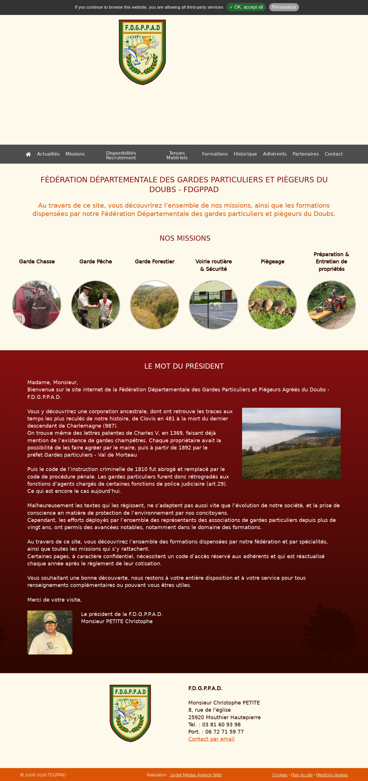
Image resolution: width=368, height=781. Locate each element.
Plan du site (302, 775)
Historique (221, 154)
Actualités (72, 154)
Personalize (284, 7)
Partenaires (281, 154)
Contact (309, 154)
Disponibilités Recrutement (130, 154)
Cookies (280, 775)
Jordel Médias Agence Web (196, 775)
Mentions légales (332, 775)
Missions (99, 154)
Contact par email (211, 739)
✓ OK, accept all (246, 7)
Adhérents (250, 154)
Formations (190, 154)
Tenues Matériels (161, 154)
